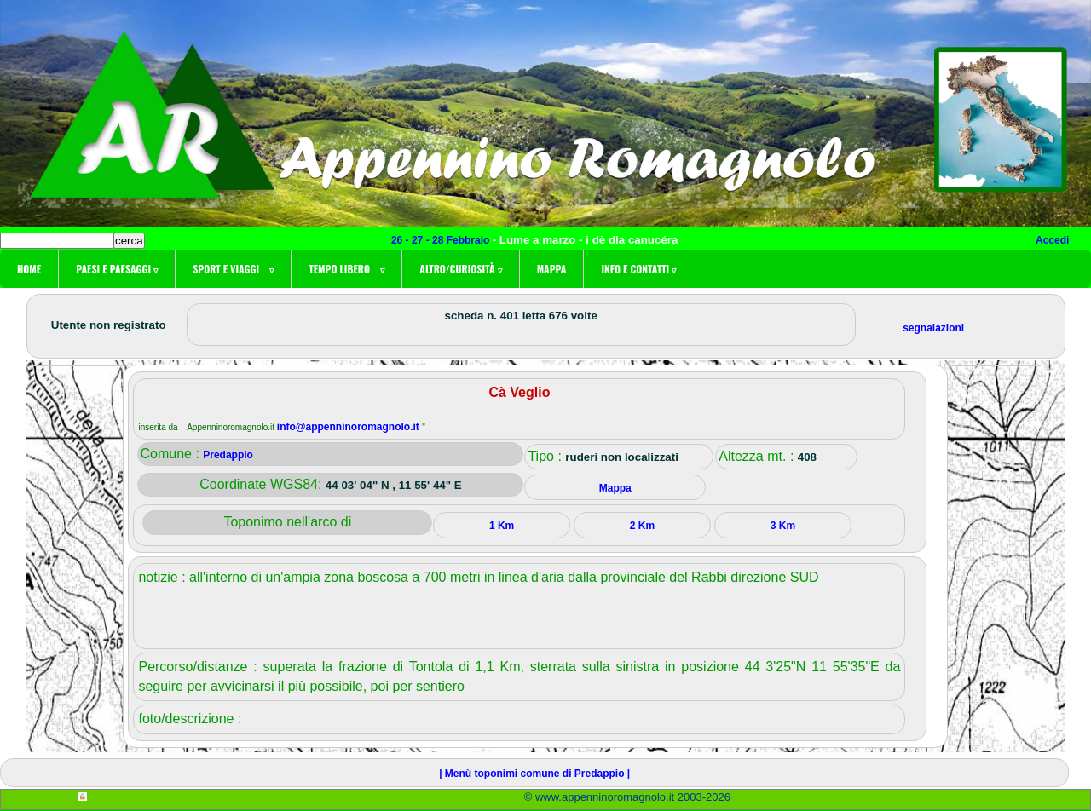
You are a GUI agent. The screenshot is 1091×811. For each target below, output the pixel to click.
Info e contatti (638, 269)
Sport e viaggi (233, 269)
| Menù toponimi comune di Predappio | (534, 773)
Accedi (1052, 240)
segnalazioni (933, 328)
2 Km (642, 526)
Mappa (552, 269)
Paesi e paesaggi (117, 269)
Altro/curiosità (460, 269)
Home (29, 269)
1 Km (501, 526)
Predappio (228, 455)
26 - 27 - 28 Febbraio (442, 240)
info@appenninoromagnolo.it (349, 427)
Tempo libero (346, 269)
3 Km (783, 526)
